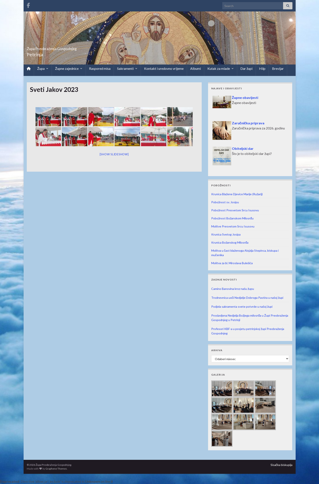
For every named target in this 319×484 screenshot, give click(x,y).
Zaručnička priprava (248, 123)
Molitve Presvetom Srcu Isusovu (232, 226)
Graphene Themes (56, 468)
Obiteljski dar (243, 148)
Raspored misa (100, 68)
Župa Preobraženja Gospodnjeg (69, 47)
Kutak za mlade (220, 68)
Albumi (195, 68)
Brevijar (278, 68)
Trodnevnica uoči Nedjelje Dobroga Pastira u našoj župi (247, 297)
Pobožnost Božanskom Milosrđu (232, 218)
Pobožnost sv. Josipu (225, 202)
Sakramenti (127, 68)
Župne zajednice (68, 68)
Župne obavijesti (245, 97)
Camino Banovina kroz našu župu (232, 288)
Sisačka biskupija (281, 465)
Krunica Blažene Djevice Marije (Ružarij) (237, 194)
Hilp (262, 68)
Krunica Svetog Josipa (226, 234)
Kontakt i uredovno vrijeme (164, 68)
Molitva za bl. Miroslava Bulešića (232, 263)
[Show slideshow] (114, 154)
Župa (42, 68)
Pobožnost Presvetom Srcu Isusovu (235, 210)
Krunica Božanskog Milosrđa (229, 242)
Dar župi (246, 68)
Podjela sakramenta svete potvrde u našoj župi (241, 306)
